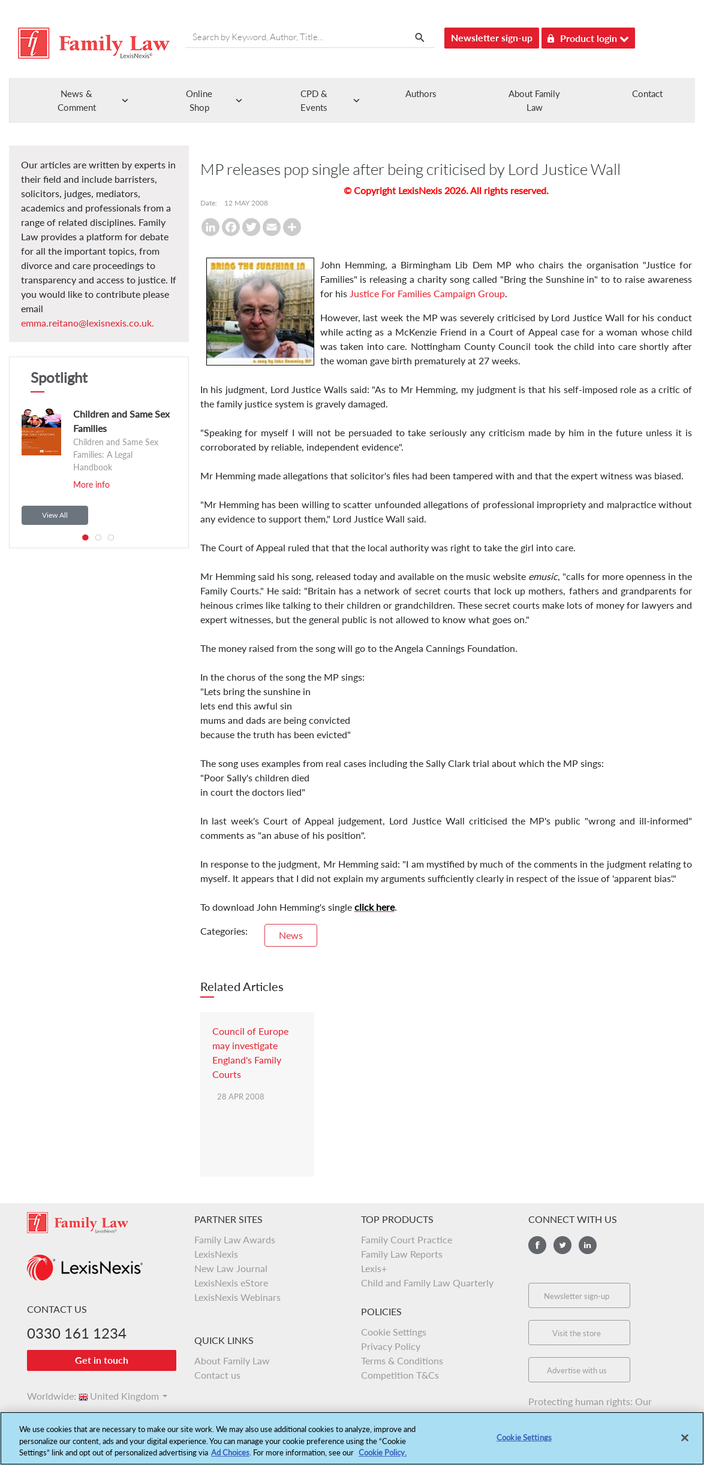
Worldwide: (46, 1395)
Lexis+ (374, 1268)
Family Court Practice (406, 1239)
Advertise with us (577, 1370)
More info (91, 484)
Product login (588, 36)
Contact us (217, 1375)
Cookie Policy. (383, 1458)
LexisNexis (216, 1253)
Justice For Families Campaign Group (427, 293)
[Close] (685, 1443)
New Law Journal (230, 1268)
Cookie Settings (393, 1331)
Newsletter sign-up (491, 37)
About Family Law (232, 1360)
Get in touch (101, 1360)
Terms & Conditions (402, 1360)
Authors (421, 93)
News (291, 935)
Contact (647, 93)
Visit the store (576, 1333)
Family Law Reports (402, 1253)
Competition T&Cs (400, 1375)
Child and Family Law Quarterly (427, 1282)
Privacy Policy (390, 1346)
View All (55, 515)
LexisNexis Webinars (237, 1297)
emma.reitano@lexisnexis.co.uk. (87, 322)
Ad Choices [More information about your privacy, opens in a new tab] (230, 1458)
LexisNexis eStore (231, 1282)
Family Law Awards (234, 1239)
